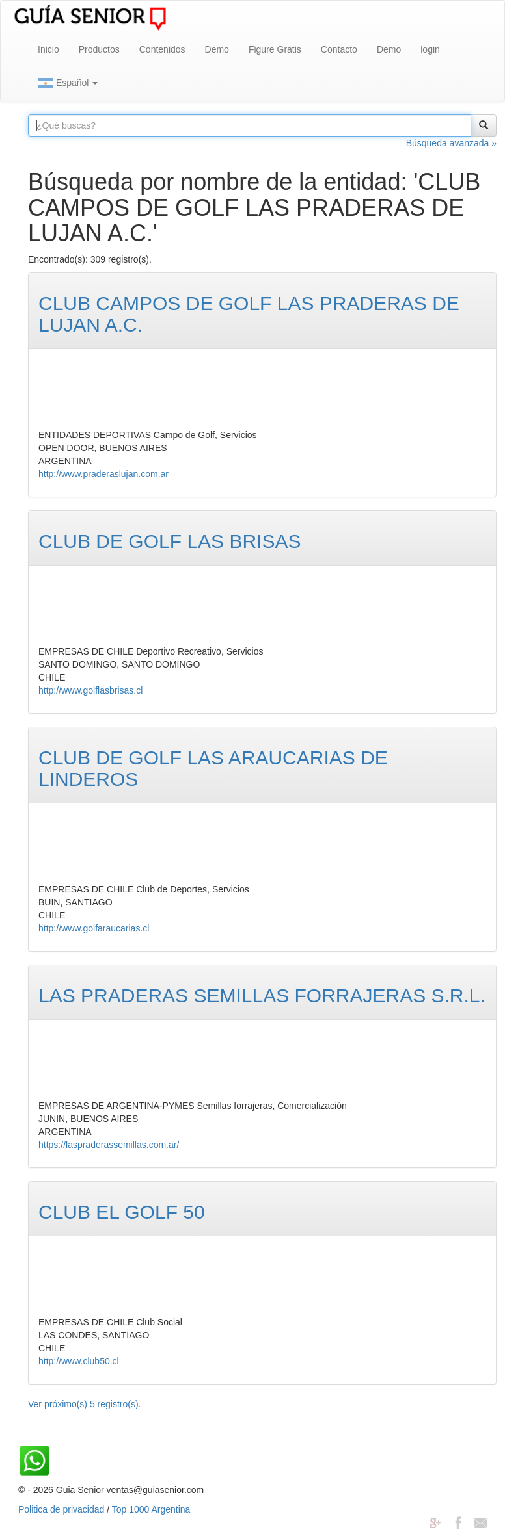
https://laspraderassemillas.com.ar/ (108, 1144)
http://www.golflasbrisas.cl (90, 690)
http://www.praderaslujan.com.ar (103, 474)
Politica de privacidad (61, 1509)
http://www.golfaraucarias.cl (93, 928)
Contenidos (162, 49)
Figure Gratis (275, 49)
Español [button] (68, 83)
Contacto (339, 49)
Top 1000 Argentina (151, 1509)
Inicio (48, 49)
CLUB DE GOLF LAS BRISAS (169, 541)
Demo (217, 49)
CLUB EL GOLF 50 (121, 1212)
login (430, 49)
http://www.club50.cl (78, 1361)
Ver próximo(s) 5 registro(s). (84, 1404)
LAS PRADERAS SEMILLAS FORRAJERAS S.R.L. (261, 995)
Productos (99, 49)
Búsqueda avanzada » (451, 143)
